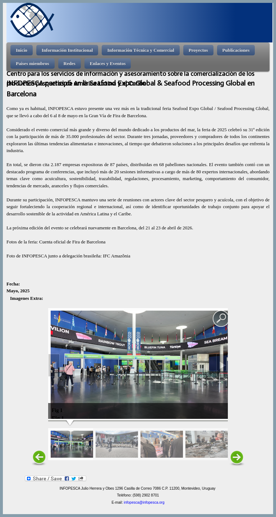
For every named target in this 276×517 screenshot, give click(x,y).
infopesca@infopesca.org (144, 502)
